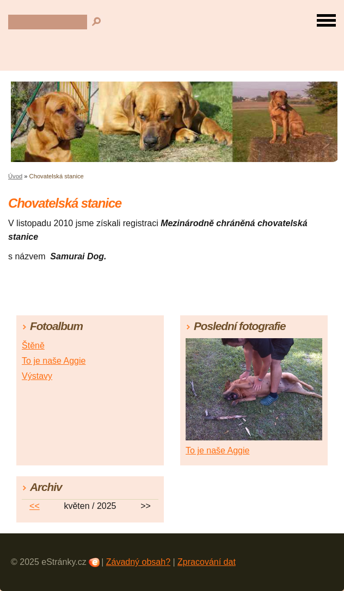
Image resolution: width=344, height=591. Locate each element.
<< (34, 506)
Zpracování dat (206, 562)
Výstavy (37, 376)
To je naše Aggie (53, 360)
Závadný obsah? (138, 562)
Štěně (33, 345)
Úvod (15, 176)
